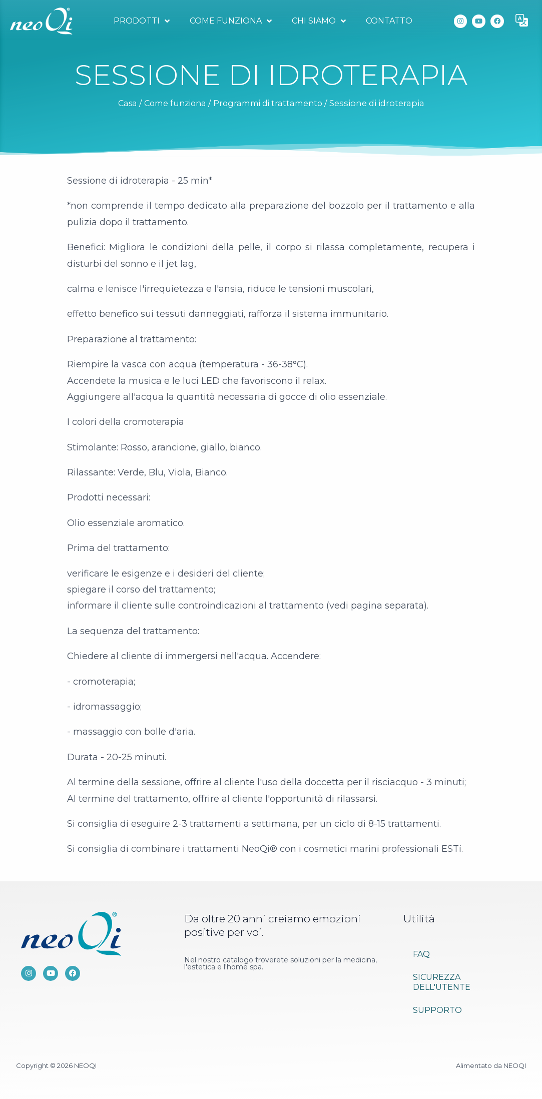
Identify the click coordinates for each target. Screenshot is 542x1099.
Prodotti (141, 21)
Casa (123, 103)
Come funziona (230, 21)
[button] (522, 21)
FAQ (421, 954)
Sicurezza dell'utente (441, 982)
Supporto (437, 1010)
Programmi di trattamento (270, 103)
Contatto (388, 21)
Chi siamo (318, 21)
